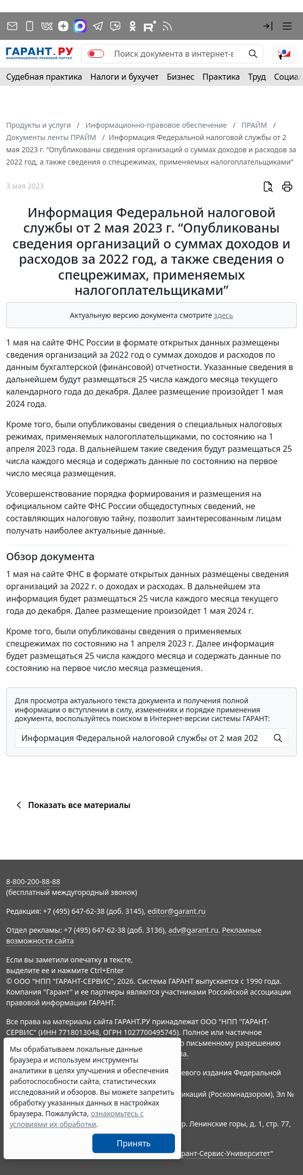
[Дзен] (63, 26)
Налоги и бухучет (124, 76)
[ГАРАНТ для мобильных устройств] (29, 26)
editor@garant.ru (176, 911)
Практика (221, 76)
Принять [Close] (134, 1143)
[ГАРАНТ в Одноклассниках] (133, 26)
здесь (223, 315)
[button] (267, 26)
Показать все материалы (72, 805)
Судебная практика (44, 76)
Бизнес (180, 76)
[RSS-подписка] (167, 26)
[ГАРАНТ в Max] (80, 26)
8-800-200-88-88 (33, 881)
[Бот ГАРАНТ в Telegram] (115, 26)
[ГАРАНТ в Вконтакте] (47, 26)
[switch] (96, 54)
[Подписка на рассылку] (12, 26)
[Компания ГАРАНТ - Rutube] (150, 26)
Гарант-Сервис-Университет (222, 1153)
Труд (257, 76)
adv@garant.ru (193, 930)
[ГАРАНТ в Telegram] (98, 26)
